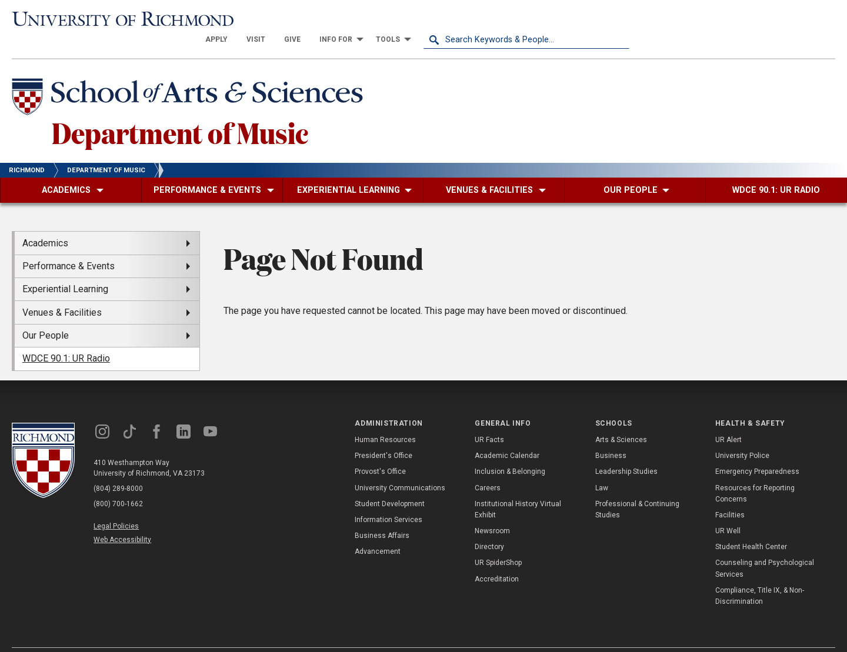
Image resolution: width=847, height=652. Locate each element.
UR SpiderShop (498, 542)
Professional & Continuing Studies (637, 488)
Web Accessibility (122, 518)
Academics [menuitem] (45, 222)
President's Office (383, 435)
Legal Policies (116, 505)
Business (610, 435)
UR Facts (489, 419)
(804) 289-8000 (118, 467)
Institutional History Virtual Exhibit (518, 488)
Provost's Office (380, 451)
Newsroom (492, 510)
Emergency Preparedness (757, 451)
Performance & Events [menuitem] (68, 245)
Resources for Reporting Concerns (755, 472)
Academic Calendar (507, 435)
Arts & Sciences (621, 419)
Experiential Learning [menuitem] (65, 268)
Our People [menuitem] (45, 314)
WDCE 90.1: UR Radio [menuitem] (66, 337)
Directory (489, 526)
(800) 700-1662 (118, 483)
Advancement (378, 531)
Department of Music (180, 111)
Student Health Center (751, 526)
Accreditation (497, 558)
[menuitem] (422, 19)
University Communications (400, 467)
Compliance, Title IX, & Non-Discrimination (759, 575)
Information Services (388, 499)
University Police (742, 435)
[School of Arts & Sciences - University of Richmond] (190, 78)
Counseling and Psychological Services (764, 547)
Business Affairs (382, 515)
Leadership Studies (626, 451)
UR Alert (728, 419)
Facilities (730, 494)
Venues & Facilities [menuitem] (62, 291)
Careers (488, 467)
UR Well (728, 510)
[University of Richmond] (115, 19)
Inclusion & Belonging (510, 451)
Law (601, 467)
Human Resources (385, 419)
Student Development (390, 483)
